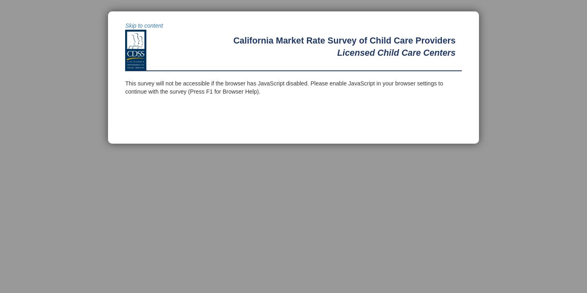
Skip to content (144, 25)
